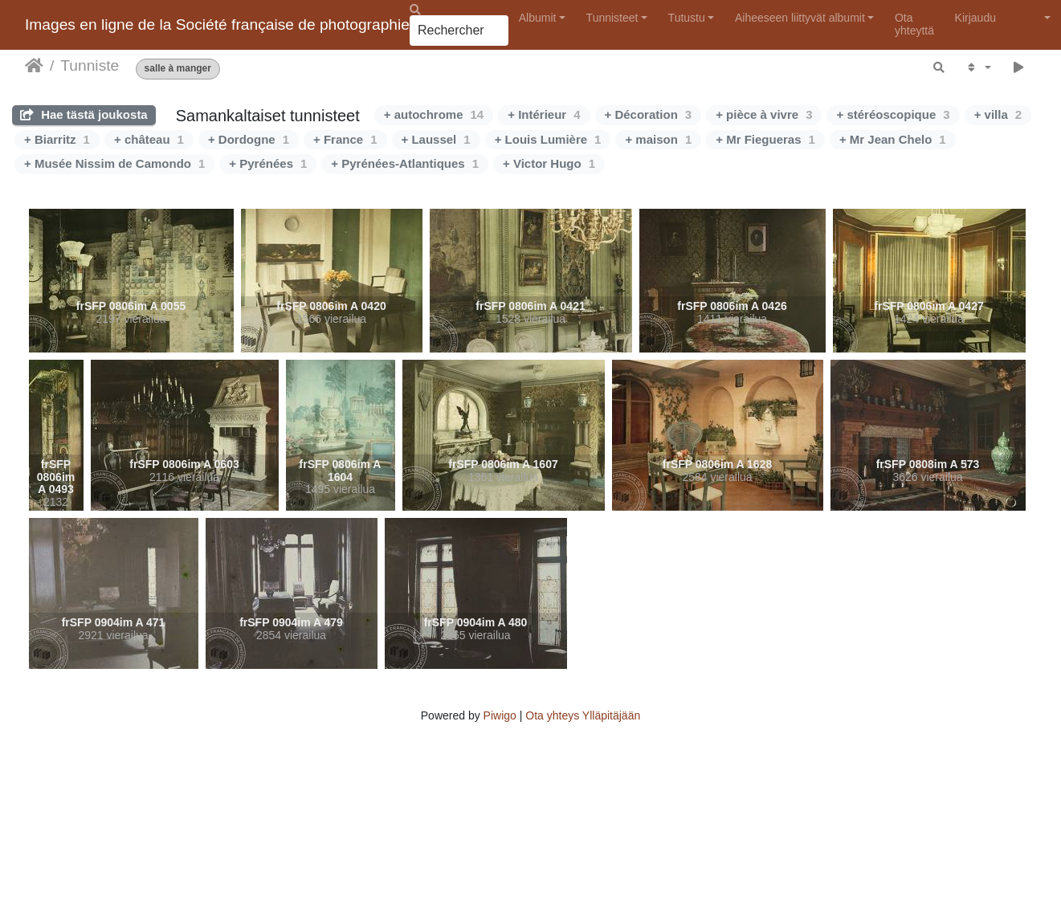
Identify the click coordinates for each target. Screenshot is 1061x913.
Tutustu (686, 17)
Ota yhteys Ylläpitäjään (582, 715)
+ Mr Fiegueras (765, 139)
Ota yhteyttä (914, 23)
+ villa (998, 114)
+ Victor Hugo (549, 163)
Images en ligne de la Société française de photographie (217, 24)
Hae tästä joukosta (84, 114)
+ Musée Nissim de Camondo (114, 163)
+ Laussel (436, 139)
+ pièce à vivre (764, 114)
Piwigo (500, 715)
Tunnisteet (612, 17)
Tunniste (89, 65)
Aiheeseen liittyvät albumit (800, 17)
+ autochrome (434, 114)
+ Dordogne (248, 139)
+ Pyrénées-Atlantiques (405, 163)
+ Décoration (648, 114)
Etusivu (34, 66)
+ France (345, 139)
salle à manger (178, 68)
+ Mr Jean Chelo (892, 139)
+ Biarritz (57, 139)
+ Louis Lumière (548, 139)
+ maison (658, 139)
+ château (149, 139)
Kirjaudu (975, 17)
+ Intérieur (544, 114)
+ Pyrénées (268, 163)
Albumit (538, 17)
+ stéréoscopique (892, 114)
